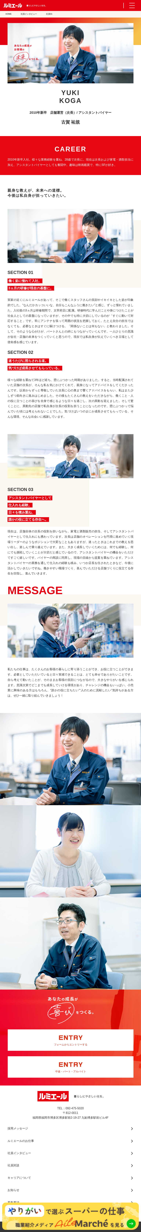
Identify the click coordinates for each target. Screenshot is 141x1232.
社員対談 (13, 1165)
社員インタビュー (29, 14)
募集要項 (13, 1202)
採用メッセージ (18, 1128)
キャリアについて (19, 1177)
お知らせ (13, 1190)
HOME (9, 14)
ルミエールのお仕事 (21, 1140)
